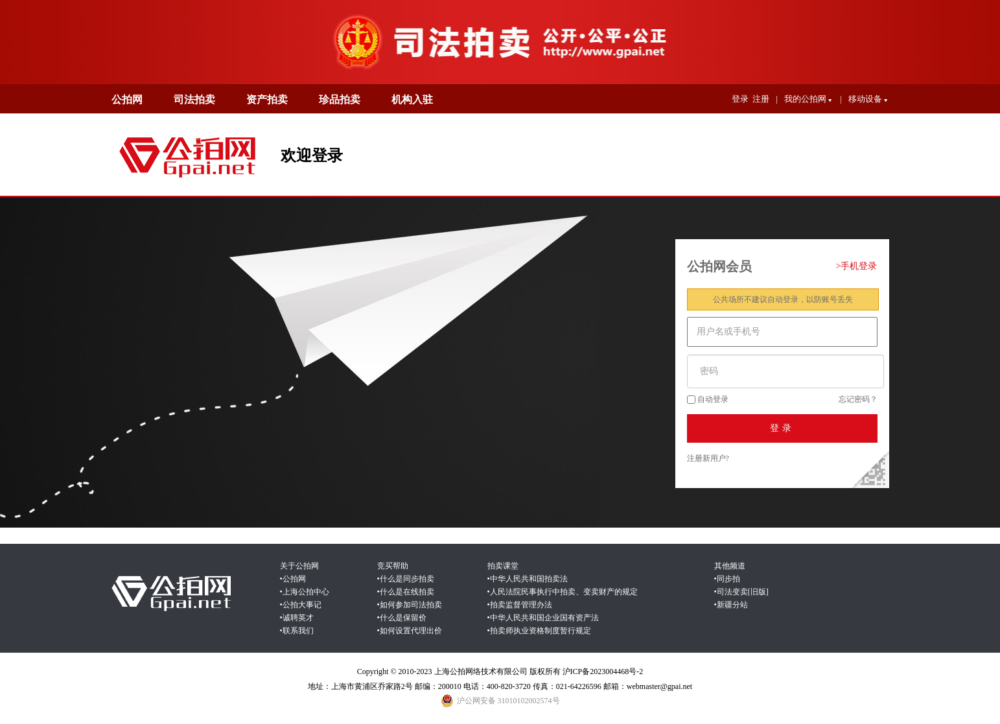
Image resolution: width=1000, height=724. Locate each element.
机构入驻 (412, 99)
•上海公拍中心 (304, 591)
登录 (740, 99)
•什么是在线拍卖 (405, 591)
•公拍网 (293, 578)
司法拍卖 (194, 99)
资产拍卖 (267, 99)
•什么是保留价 (401, 617)
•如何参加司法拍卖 (409, 604)
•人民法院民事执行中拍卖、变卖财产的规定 (562, 591)
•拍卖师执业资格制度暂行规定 (539, 630)
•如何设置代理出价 (409, 630)
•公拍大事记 (300, 604)
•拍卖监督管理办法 (519, 604)
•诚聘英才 (297, 617)
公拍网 (127, 99)
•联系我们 (297, 630)
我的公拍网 (808, 100)
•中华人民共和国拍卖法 (527, 578)
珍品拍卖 (339, 99)
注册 (760, 99)
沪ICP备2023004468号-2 (603, 671)
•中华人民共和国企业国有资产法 (543, 617)
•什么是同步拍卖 (405, 578)
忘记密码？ (858, 399)
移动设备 (868, 100)
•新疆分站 (731, 604)
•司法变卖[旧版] (741, 591)
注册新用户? (708, 458)
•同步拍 (727, 578)
